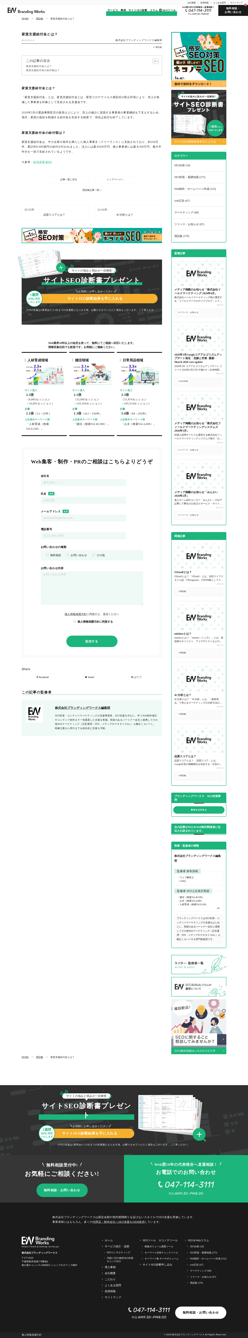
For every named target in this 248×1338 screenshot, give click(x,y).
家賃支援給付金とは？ (39, 66)
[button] (200, 1135)
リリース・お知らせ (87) (189, 224)
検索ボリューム (159, 1246)
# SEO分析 (183, 381)
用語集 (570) (181, 236)
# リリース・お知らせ (188, 312)
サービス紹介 (117, 1246)
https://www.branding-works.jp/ (40, 1246)
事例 (123, 10)
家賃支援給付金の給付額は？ (43, 70)
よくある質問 (219, 3)
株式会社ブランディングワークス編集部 (138, 40)
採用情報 (204, 3)
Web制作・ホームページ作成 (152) (195, 188)
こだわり (110, 1279)
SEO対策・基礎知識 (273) (189, 177)
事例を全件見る (199, 810)
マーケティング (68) (186, 212)
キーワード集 (162, 1258)
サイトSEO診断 (137, 10)
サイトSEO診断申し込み (157, 1264)
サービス (112, 10)
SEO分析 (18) (182, 165)
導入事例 (110, 1267)
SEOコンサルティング (118, 1252)
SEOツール (169, 10)
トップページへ (115, 179)
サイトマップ (236, 3)
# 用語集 (157, 47)
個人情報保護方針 (75, 614)
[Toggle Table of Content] (154, 61)
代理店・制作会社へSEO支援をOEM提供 (119, 1221)
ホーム (109, 1240)
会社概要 (192, 3)
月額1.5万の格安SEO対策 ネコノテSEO (120, 1260)
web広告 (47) (181, 200)
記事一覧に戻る (68, 179)
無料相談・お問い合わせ (233, 10)
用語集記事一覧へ (91, 190)
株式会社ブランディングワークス (188, 1334)
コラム (154, 10)
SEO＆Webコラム (198, 1240)
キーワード (161, 1252)
